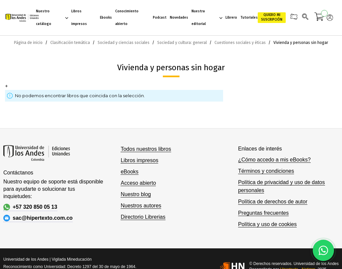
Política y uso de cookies (267, 224)
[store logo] (20, 17)
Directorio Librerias (143, 217)
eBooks (129, 171)
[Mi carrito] (319, 17)
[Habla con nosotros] (323, 250)
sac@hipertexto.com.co (38, 218)
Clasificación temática (70, 42)
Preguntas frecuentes (263, 213)
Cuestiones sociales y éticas (240, 42)
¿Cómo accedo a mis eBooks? (274, 159)
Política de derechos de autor (272, 201)
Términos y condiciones (266, 171)
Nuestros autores (141, 205)
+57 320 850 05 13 (30, 207)
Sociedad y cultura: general (182, 42)
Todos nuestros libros (146, 149)
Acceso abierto (138, 183)
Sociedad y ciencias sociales (124, 42)
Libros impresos (139, 160)
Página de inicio (29, 42)
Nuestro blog (136, 194)
